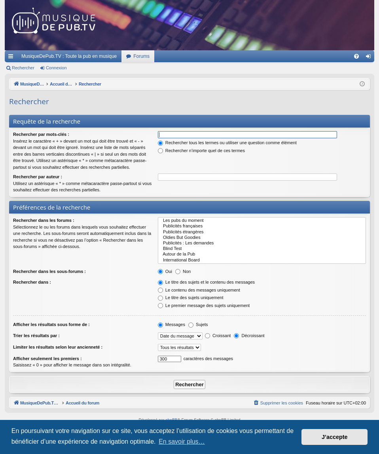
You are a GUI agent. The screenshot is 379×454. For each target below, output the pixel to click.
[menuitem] (356, 56)
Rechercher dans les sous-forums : (49, 271)
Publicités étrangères (262, 232)
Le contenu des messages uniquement (199, 290)
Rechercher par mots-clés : (41, 134)
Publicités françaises (262, 226)
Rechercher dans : (32, 282)
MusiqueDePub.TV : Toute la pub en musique (69, 56)
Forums (141, 56)
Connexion (56, 67)
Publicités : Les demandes (262, 243)
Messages (171, 324)
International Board (262, 260)
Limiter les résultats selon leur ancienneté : (57, 347)
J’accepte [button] (335, 437)
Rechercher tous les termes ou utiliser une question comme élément (227, 142)
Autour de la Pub (262, 254)
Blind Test (262, 249)
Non (183, 271)
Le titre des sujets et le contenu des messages (206, 282)
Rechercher (23, 67)
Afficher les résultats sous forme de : (51, 324)
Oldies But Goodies (262, 237)
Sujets (198, 324)
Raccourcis (12, 57)
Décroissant (249, 335)
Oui (165, 271)
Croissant (218, 335)
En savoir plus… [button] (182, 441)
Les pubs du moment (262, 220)
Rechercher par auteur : (37, 176)
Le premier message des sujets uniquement (204, 305)
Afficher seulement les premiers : (47, 358)
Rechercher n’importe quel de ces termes (201, 150)
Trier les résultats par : (36, 335)
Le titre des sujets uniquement (191, 297)
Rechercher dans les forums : (43, 220)
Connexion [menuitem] (370, 57)
